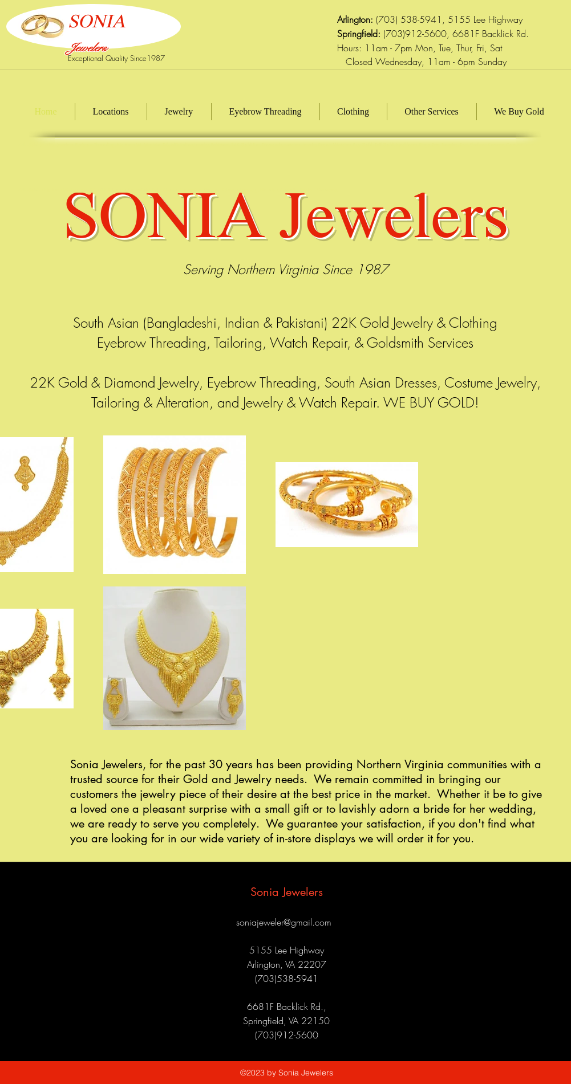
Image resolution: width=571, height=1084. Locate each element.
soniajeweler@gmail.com (283, 922)
